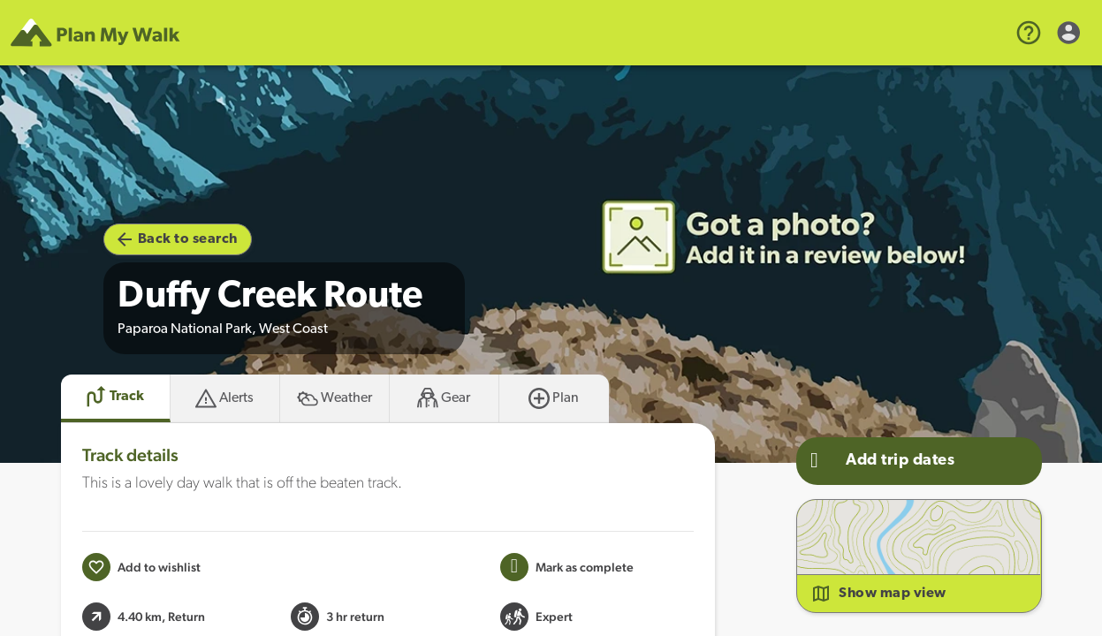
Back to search (178, 239)
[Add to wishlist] (141, 567)
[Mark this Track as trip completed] (567, 567)
